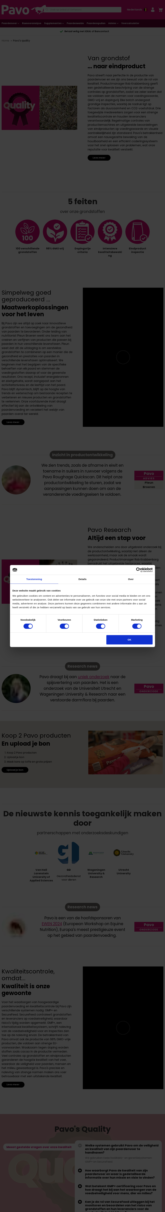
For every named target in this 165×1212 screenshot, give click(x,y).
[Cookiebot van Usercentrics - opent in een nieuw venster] (138, 569)
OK (129, 639)
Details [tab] (82, 579)
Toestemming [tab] (34, 579)
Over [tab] (131, 579)
